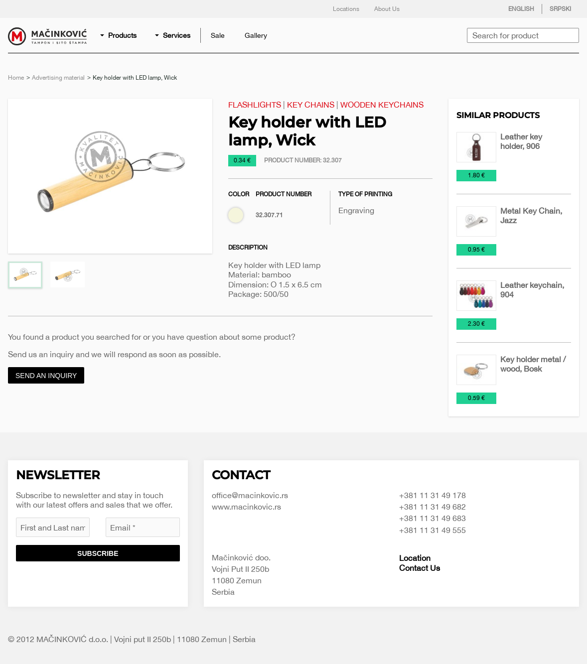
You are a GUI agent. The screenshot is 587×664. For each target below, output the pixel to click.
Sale (218, 35)
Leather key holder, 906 (521, 141)
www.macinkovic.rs (246, 506)
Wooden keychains (382, 104)
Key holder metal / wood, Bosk (533, 364)
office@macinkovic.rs (250, 495)
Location (415, 557)
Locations (346, 8)
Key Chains (310, 104)
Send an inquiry (46, 376)
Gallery (256, 35)
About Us (387, 8)
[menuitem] (119, 35)
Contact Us (419, 567)
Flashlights (254, 104)
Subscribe (97, 553)
